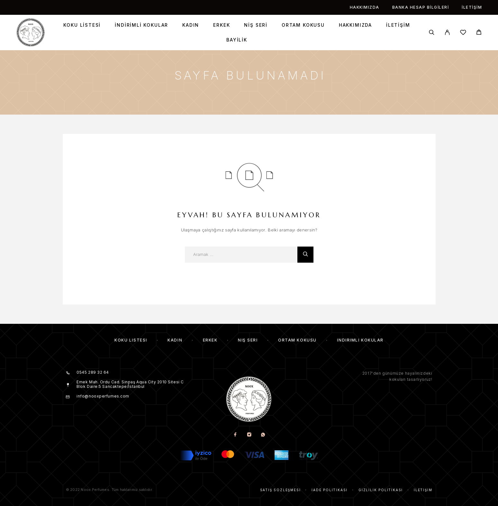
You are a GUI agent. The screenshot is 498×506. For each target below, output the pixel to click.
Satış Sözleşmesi (280, 490)
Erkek (221, 25)
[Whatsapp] (263, 435)
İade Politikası (330, 490)
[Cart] (479, 33)
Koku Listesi (82, 25)
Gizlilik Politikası (380, 490)
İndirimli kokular (141, 25)
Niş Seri (255, 25)
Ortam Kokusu (303, 25)
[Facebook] (235, 435)
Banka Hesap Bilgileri (420, 7)
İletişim (472, 7)
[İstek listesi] (463, 33)
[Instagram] (249, 435)
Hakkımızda (364, 7)
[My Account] (447, 32)
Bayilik (236, 39)
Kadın (190, 25)
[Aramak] (431, 32)
